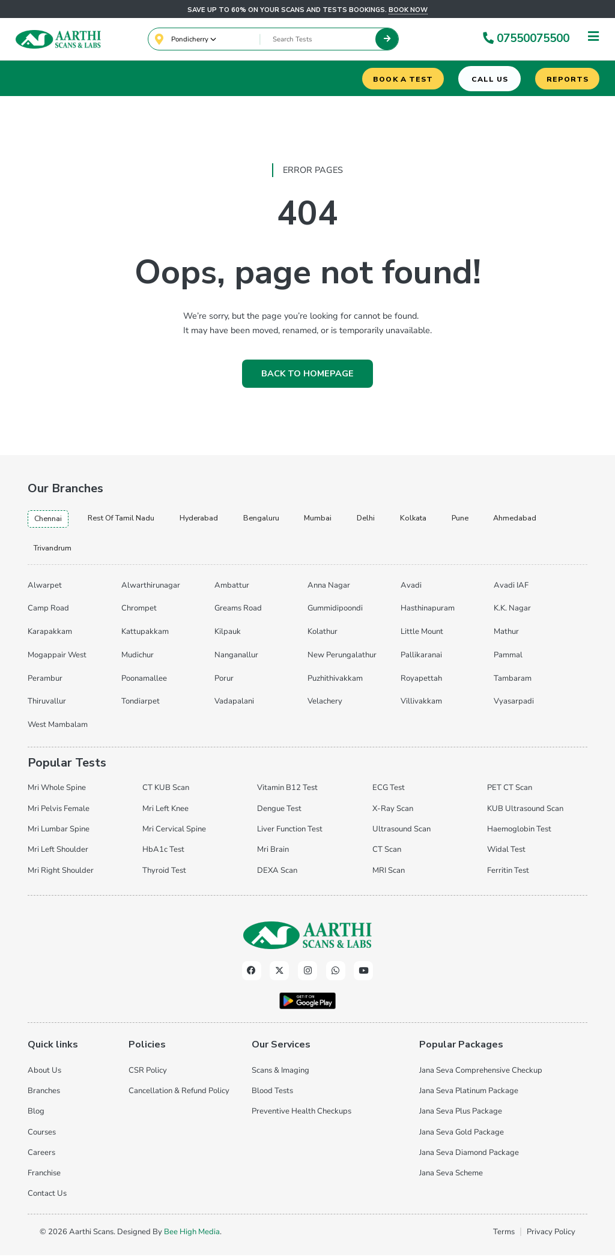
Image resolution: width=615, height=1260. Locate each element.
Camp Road (48, 614)
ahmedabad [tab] (58, 552)
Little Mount (422, 637)
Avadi (411, 590)
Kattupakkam (145, 637)
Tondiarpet (140, 706)
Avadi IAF (511, 590)
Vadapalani (234, 706)
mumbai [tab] (346, 520)
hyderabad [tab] (218, 520)
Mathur (506, 637)
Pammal (508, 660)
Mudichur (137, 660)
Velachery (325, 706)
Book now (408, 9)
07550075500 (524, 39)
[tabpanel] (307, 658)
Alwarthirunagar (150, 590)
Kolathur (323, 637)
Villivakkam (421, 706)
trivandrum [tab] (131, 552)
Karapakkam (50, 637)
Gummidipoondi (335, 614)
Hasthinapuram (428, 614)
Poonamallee (144, 683)
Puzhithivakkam (335, 683)
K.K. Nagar (512, 614)
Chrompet (139, 614)
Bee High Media (192, 1236)
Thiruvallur (47, 706)
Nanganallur (236, 660)
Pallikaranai (421, 660)
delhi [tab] (397, 520)
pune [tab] (497, 520)
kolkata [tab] (447, 520)
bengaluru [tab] (285, 520)
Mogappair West (57, 660)
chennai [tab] (50, 521)
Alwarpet (45, 590)
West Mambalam (58, 730)
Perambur (45, 683)
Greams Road (238, 614)
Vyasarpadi (514, 706)
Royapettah (421, 683)
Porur (224, 683)
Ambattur (231, 590)
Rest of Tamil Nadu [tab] (131, 520)
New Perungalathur (342, 660)
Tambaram (513, 683)
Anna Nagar (329, 590)
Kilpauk (227, 637)
